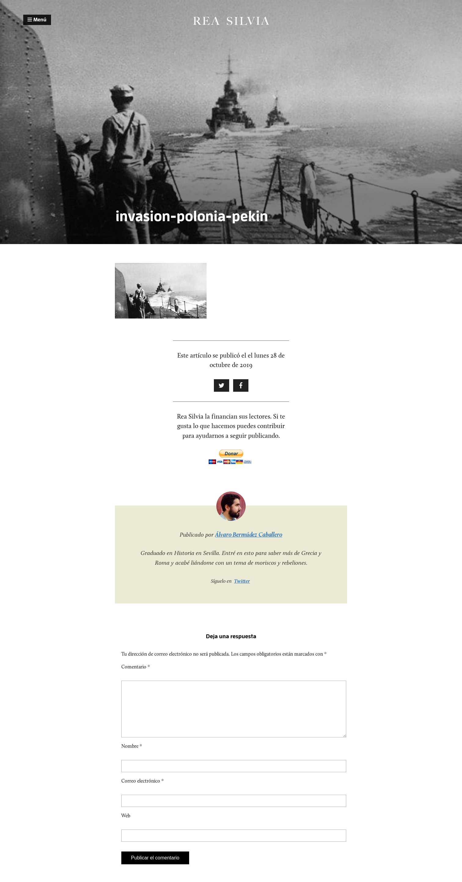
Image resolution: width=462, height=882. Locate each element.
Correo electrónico (142, 791)
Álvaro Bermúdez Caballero (248, 534)
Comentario (135, 667)
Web (125, 825)
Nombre (131, 756)
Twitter (242, 581)
